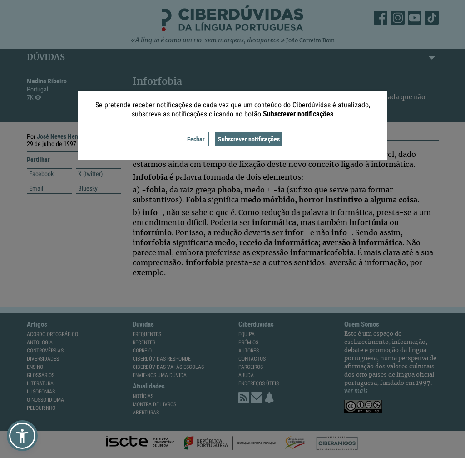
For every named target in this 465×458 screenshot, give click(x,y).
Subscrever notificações (249, 139)
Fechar (196, 139)
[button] (22, 436)
